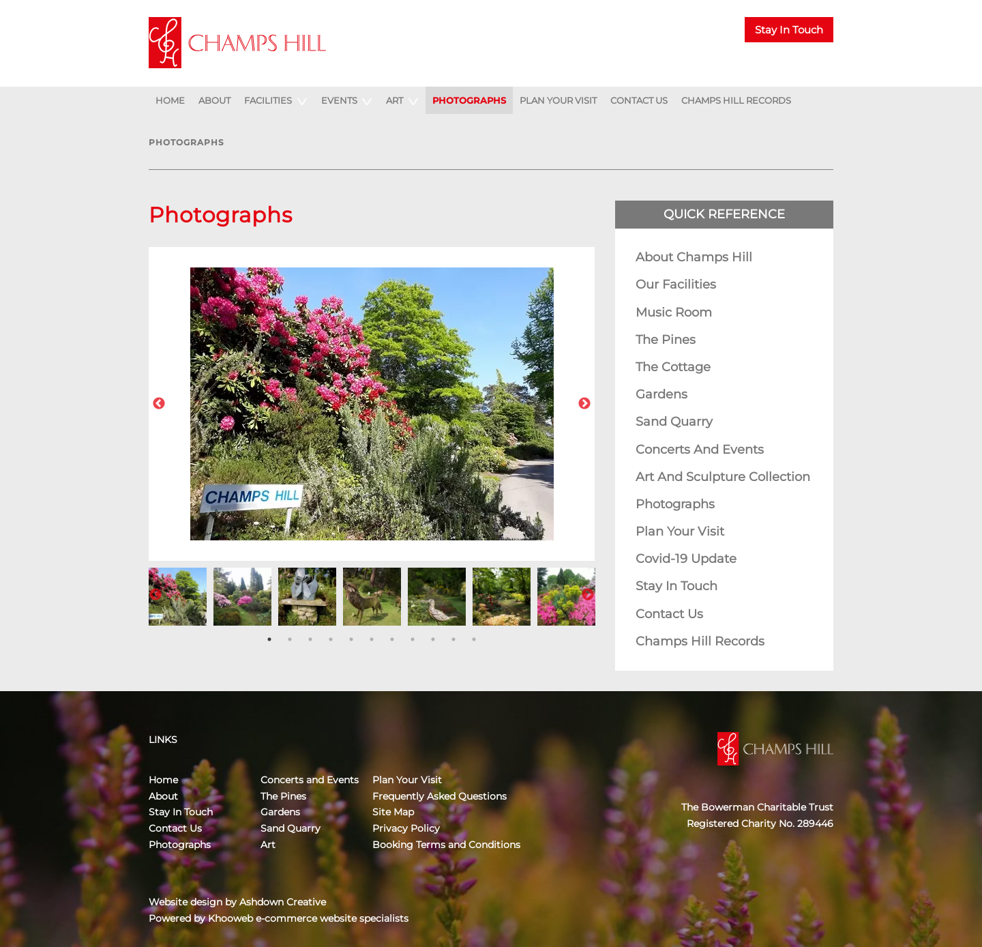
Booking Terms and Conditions (446, 845)
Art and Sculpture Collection (723, 476)
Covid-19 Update (686, 558)
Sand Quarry (674, 421)
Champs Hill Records (736, 100)
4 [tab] (331, 639)
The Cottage (673, 367)
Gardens (661, 394)
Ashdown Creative (282, 902)
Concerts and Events (700, 449)
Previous (159, 404)
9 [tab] (433, 639)
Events (339, 100)
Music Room (674, 312)
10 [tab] (453, 639)
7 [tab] (392, 639)
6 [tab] (371, 639)
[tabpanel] (177, 595)
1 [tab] (269, 639)
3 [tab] (310, 639)
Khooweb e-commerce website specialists (308, 918)
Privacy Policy (406, 828)
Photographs (469, 100)
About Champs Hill (694, 257)
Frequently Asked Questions (439, 796)
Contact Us (639, 100)
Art (394, 100)
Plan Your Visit (558, 100)
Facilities (268, 100)
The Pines (666, 339)
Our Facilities (676, 284)
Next (584, 404)
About (214, 100)
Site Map (393, 812)
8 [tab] (412, 639)
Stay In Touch (789, 29)
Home (170, 100)
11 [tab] (474, 639)
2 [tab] (290, 639)
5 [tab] (351, 639)
